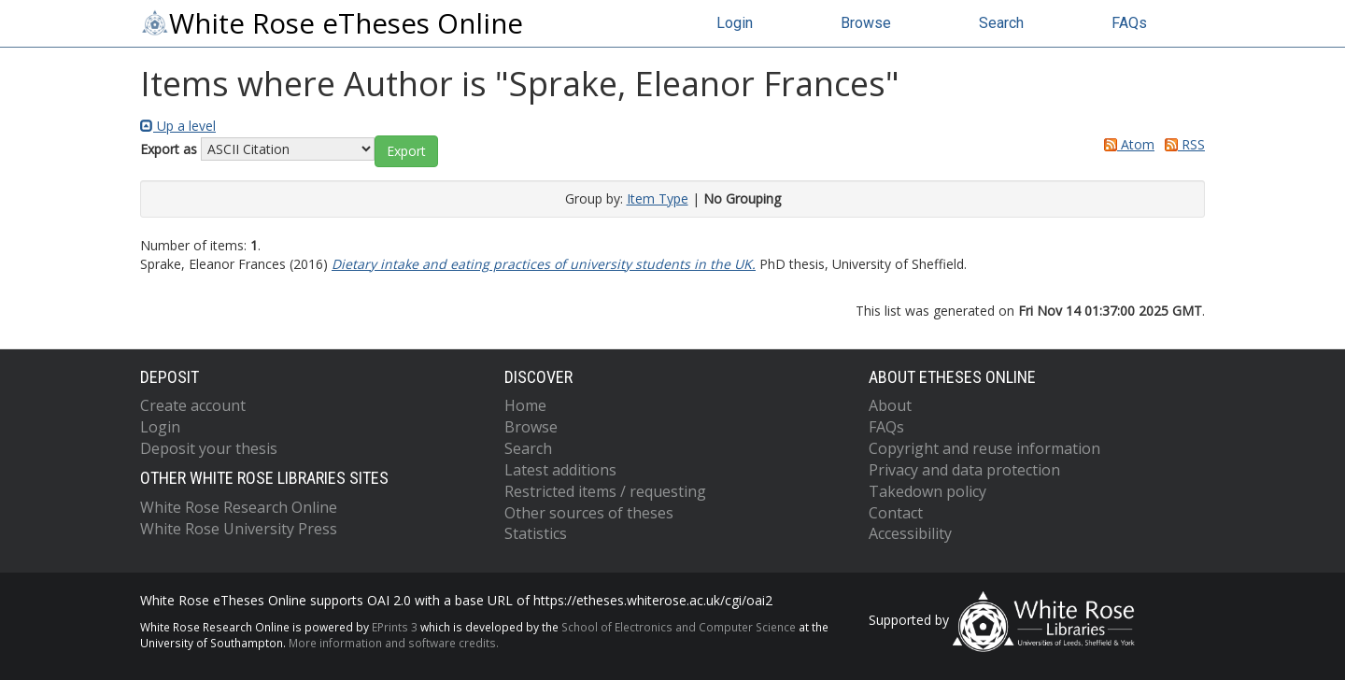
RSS (1181, 144)
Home (525, 405)
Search (1001, 23)
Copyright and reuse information (984, 448)
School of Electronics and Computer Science (678, 626)
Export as (168, 149)
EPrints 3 (395, 626)
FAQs (1129, 23)
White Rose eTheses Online (331, 23)
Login (734, 23)
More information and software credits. (394, 642)
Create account (193, 405)
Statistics (535, 533)
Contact (896, 513)
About (890, 405)
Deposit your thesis (208, 448)
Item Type (657, 198)
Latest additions (560, 470)
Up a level (178, 126)
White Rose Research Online (238, 507)
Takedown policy (927, 491)
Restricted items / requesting (605, 491)
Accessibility (910, 533)
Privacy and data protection (964, 470)
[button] (406, 151)
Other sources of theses (588, 513)
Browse (866, 23)
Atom (1125, 144)
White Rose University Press (238, 528)
